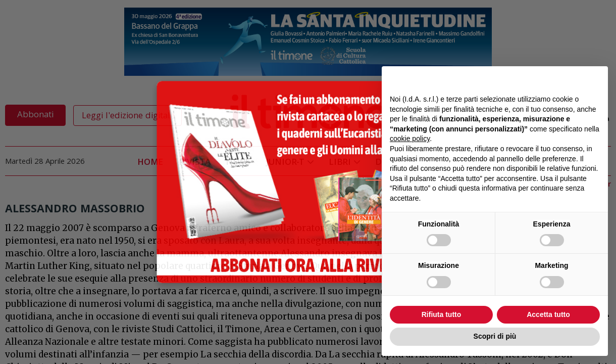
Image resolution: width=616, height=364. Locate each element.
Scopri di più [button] (495, 336)
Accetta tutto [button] (548, 314)
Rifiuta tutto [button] (441, 314)
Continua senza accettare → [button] (553, 79)
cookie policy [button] (410, 138)
